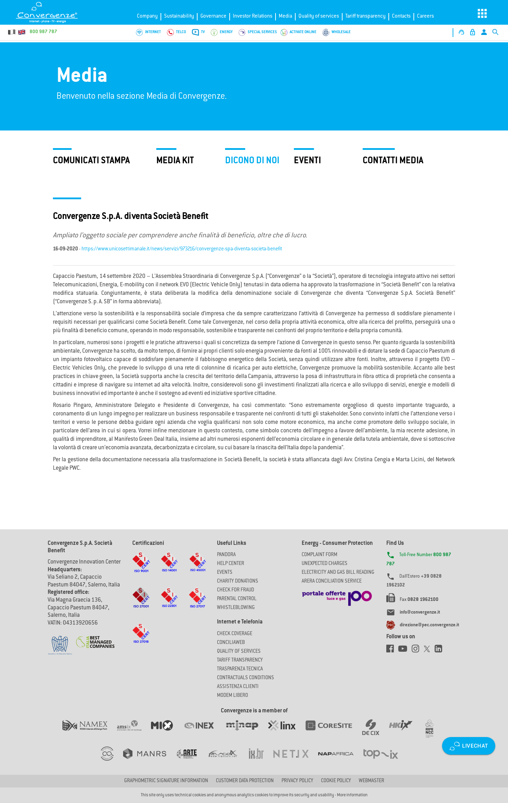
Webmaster (371, 781)
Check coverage (234, 634)
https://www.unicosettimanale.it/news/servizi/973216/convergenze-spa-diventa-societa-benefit (181, 249)
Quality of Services (239, 651)
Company (147, 16)
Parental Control (236, 599)
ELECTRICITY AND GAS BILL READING (338, 572)
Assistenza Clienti (238, 687)
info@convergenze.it (420, 612)
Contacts (401, 16)
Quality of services (318, 16)
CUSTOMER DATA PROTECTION (245, 781)
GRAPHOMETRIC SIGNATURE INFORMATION (166, 781)
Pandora (226, 555)
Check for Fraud (235, 590)
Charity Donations (237, 581)
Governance (213, 16)
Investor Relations (252, 16)
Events (224, 572)
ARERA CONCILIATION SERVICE (332, 581)
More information (352, 795)
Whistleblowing (236, 608)
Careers (425, 16)
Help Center (230, 563)
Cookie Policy (336, 781)
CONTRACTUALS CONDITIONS (245, 678)
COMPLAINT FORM (319, 555)
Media (285, 16)
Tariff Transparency (240, 660)
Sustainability (179, 16)
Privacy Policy (297, 781)
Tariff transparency (365, 16)
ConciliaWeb (231, 642)
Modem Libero (232, 695)
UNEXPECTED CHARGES (324, 563)
